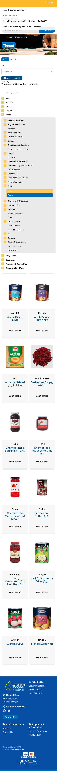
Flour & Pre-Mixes (15, 182)
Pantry (8, 115)
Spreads (11, 238)
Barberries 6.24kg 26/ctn (42, 384)
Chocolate (11, 157)
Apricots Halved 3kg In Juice (15, 384)
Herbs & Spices (14, 205)
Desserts (11, 174)
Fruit (10, 186)
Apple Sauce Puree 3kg (42, 318)
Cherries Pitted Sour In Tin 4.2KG (15, 449)
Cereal (11, 153)
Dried (10, 192)
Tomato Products (14, 246)
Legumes (12, 209)
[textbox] (20, 30)
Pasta (8, 98)
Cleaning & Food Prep (15, 268)
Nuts (10, 218)
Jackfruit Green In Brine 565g (42, 580)
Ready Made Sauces (16, 230)
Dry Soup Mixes (14, 170)
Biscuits (11, 141)
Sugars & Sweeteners (17, 242)
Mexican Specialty (15, 214)
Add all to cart (13, 78)
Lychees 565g (14, 643)
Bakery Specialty (12, 93)
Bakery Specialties (16, 120)
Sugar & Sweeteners (16, 125)
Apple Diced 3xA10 (15, 318)
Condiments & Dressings (18, 161)
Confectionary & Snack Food (20, 166)
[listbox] (27, 71)
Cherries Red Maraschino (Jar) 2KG (42, 450)
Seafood (9, 103)
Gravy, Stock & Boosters (18, 201)
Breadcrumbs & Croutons (18, 145)
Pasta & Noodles (14, 226)
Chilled (9, 111)
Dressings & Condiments (18, 178)
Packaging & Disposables (16, 264)
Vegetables (12, 250)
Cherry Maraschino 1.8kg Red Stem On (15, 581)
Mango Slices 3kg (42, 643)
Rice (10, 234)
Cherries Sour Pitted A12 (42, 515)
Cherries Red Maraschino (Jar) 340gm (15, 516)
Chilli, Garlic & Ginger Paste (18, 149)
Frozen (9, 107)
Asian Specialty (14, 133)
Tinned (10, 195)
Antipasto (11, 129)
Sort (3, 66)
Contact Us (10, 717)
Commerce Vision (19, 749)
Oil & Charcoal (14, 222)
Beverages (10, 260)
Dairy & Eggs (11, 256)
